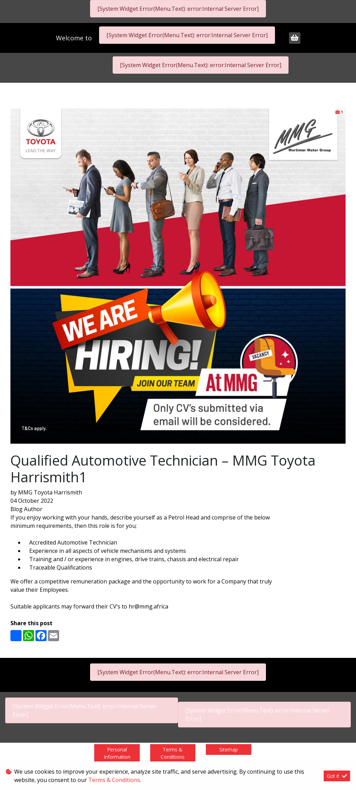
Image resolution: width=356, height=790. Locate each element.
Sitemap (228, 749)
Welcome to (75, 38)
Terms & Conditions (173, 753)
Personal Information (117, 753)
